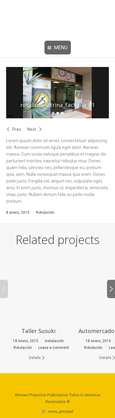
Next (31, 129)
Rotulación (45, 212)
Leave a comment (53, 348)
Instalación (54, 341)
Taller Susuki (38, 331)
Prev (16, 129)
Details (35, 358)
